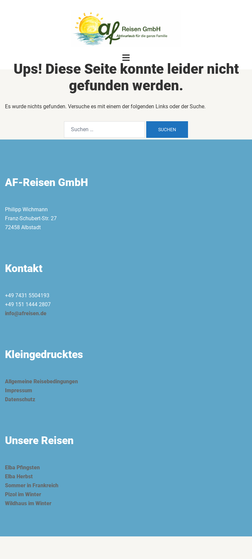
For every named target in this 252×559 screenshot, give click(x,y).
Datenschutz (20, 399)
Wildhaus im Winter (28, 503)
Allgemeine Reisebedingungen (41, 381)
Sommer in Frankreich (31, 485)
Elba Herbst (19, 476)
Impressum (18, 390)
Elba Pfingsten (22, 467)
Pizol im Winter (23, 494)
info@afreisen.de (25, 313)
